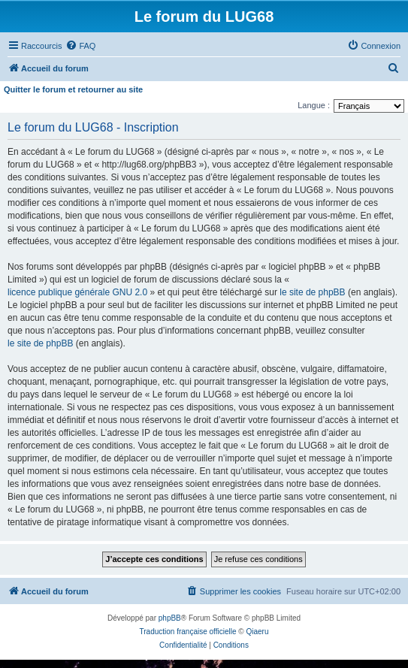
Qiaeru (257, 631)
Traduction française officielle (188, 631)
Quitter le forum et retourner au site (73, 89)
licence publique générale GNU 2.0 (77, 292)
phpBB (170, 618)
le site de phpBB (312, 292)
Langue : (314, 105)
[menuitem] (80, 46)
